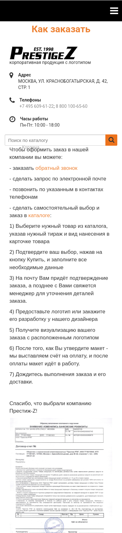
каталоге (39, 215)
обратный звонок (56, 168)
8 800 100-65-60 (72, 106)
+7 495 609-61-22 (36, 106)
